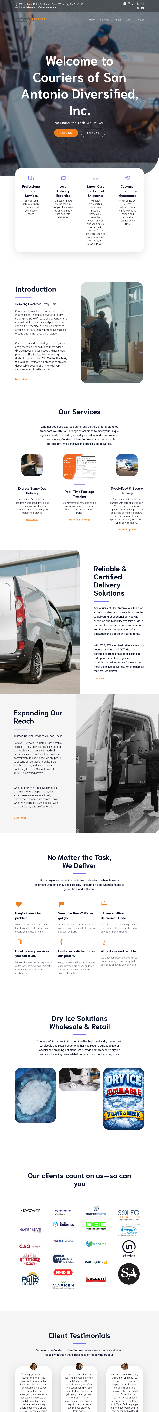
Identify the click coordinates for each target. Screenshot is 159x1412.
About (118, 20)
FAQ (128, 20)
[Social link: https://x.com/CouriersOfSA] (137, 3)
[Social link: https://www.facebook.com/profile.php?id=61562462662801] (124, 3)
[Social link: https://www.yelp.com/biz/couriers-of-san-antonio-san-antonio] (141, 3)
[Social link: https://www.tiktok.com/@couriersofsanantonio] (133, 3)
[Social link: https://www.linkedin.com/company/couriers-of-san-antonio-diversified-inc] (141, 8)
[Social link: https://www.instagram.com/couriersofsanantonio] (128, 3)
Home (91, 20)
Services (104, 20)
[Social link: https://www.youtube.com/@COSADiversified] (137, 8)
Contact (140, 20)
